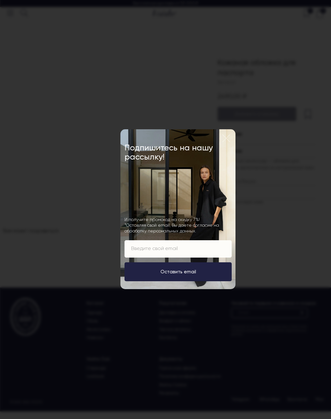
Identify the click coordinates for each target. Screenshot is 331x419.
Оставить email (178, 272)
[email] (178, 249)
